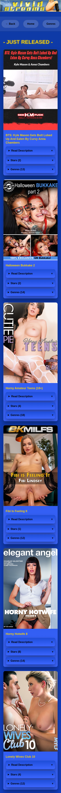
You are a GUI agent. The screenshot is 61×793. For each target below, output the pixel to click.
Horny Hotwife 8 (16, 634)
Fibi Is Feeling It (16, 511)
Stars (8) (16, 651)
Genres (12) (18, 538)
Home (30, 23)
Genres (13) (18, 169)
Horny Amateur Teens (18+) (24, 388)
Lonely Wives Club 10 (20, 756)
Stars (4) (16, 406)
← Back (10, 23)
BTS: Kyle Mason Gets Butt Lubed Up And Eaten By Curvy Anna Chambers (29, 139)
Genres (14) (18, 292)
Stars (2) (16, 160)
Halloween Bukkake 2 (20, 265)
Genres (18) (18, 415)
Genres (51, 23)
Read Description (22, 150)
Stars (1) (16, 529)
